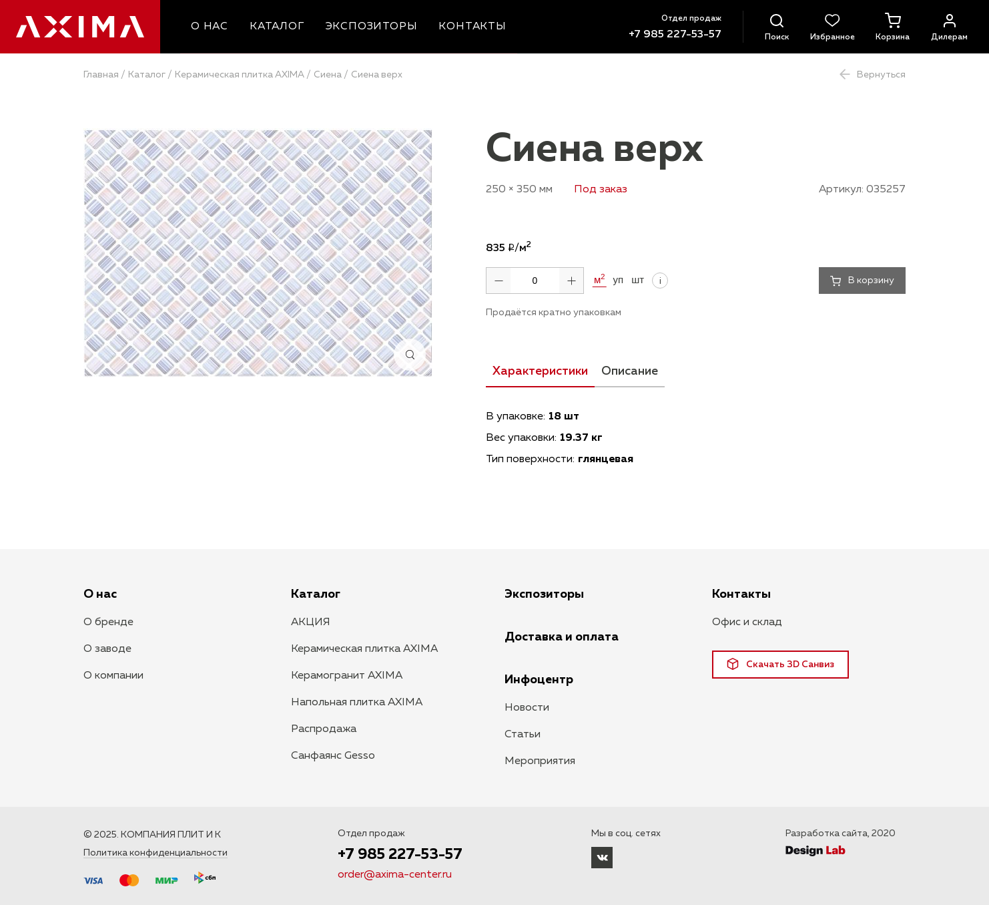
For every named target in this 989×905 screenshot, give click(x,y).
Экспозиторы (544, 594)
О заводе (107, 649)
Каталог (147, 74)
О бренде (108, 622)
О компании (113, 676)
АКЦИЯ (310, 622)
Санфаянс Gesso (333, 756)
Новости (527, 708)
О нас (100, 594)
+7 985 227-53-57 (675, 34)
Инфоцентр (539, 680)
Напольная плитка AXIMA (356, 702)
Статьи (523, 734)
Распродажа (323, 729)
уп (618, 280)
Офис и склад (747, 622)
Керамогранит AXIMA (346, 676)
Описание (629, 371)
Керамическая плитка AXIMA (239, 74)
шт (637, 280)
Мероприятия (540, 761)
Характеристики (540, 371)
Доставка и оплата (562, 637)
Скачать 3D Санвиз (780, 664)
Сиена (328, 74)
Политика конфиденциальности (155, 853)
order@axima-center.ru (395, 875)
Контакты (741, 594)
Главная (101, 74)
